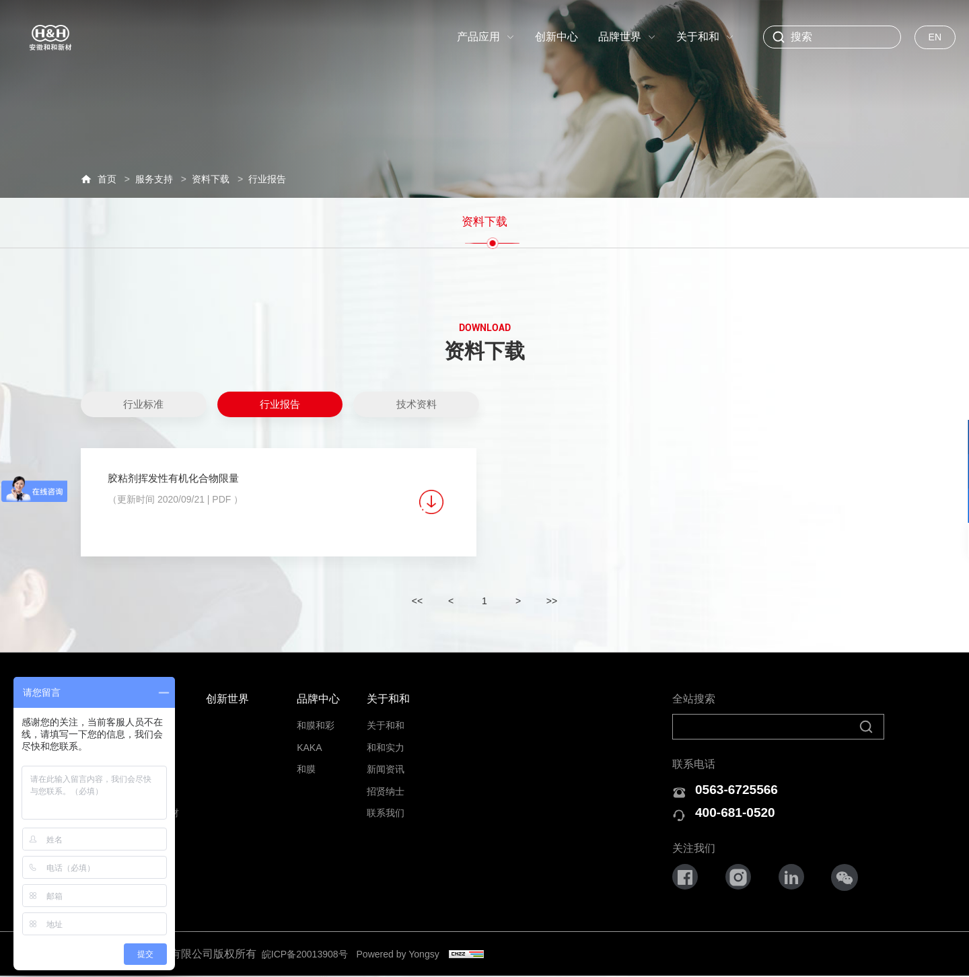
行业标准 (143, 396)
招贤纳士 (385, 786)
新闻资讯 (385, 763)
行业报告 (279, 396)
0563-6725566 (743, 786)
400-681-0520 (741, 812)
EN (935, 37)
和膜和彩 (315, 720)
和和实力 (385, 742)
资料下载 (484, 217)
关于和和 (388, 693)
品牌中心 (318, 693)
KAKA (309, 742)
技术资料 (416, 396)
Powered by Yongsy (420, 954)
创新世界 (227, 693)
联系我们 (385, 807)
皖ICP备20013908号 (312, 954)
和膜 (306, 763)
